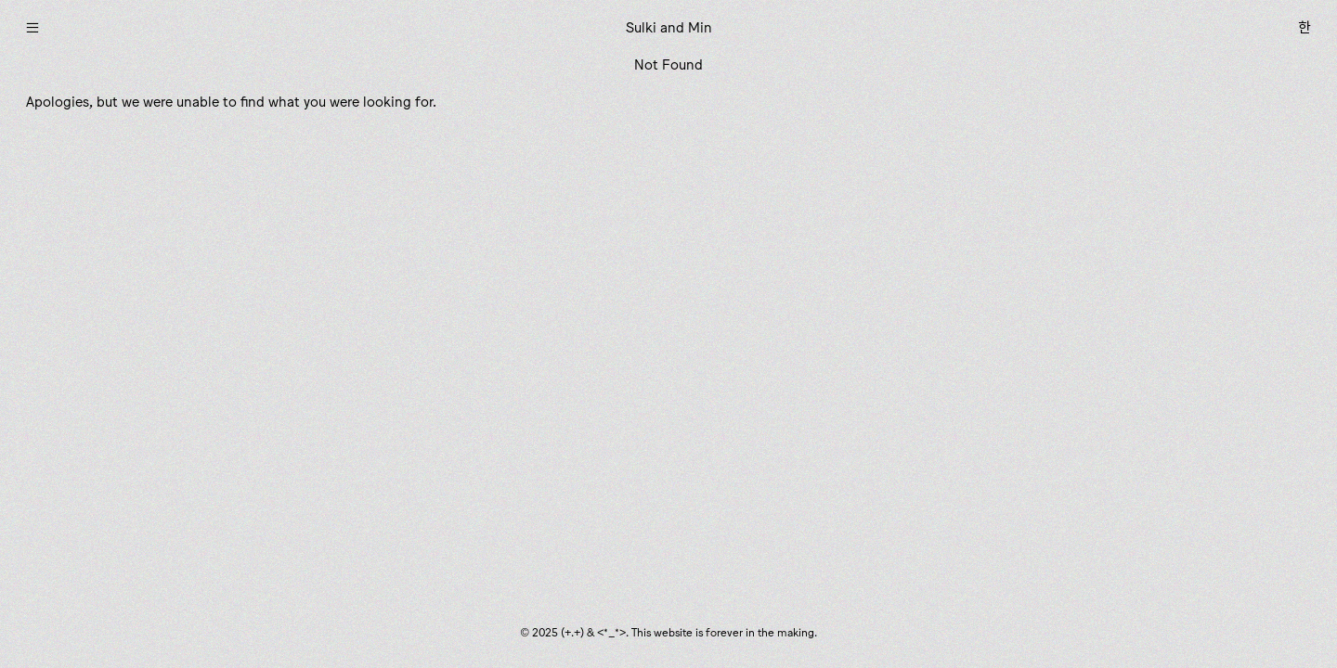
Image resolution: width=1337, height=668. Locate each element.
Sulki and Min (669, 27)
